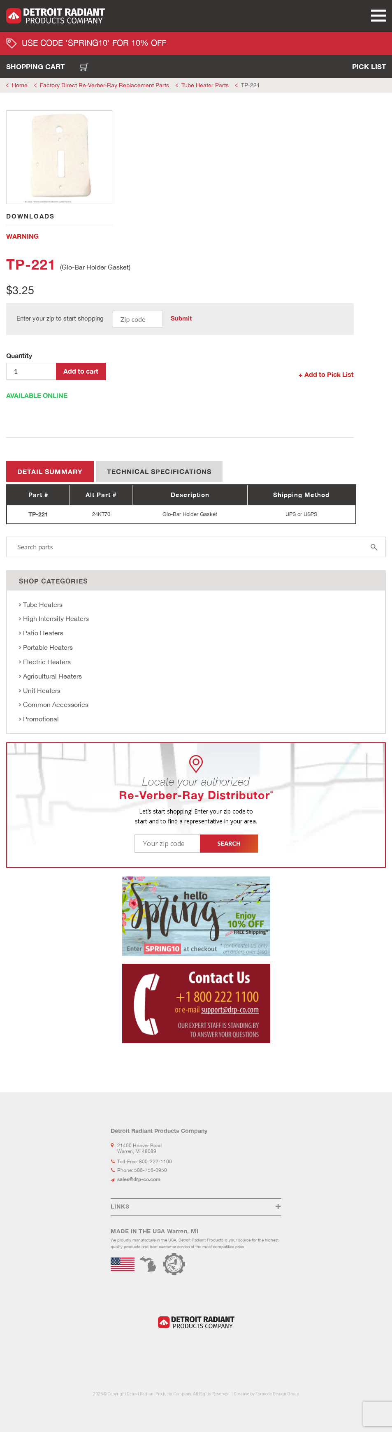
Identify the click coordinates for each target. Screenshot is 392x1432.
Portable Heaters (48, 647)
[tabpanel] (59, 157)
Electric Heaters (47, 661)
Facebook (180, 1348)
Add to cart (80, 371)
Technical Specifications (159, 471)
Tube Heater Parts (205, 85)
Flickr (220, 1348)
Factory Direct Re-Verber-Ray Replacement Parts (104, 85)
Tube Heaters (43, 604)
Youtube (206, 1348)
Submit (181, 318)
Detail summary (50, 471)
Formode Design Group (277, 1394)
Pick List (369, 66)
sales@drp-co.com (138, 1179)
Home (20, 85)
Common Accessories (55, 704)
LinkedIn (169, 1348)
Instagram (191, 1348)
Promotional (41, 719)
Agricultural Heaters (52, 676)
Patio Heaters (43, 633)
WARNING (22, 236)
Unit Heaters (41, 690)
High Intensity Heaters (56, 618)
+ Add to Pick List (326, 374)
